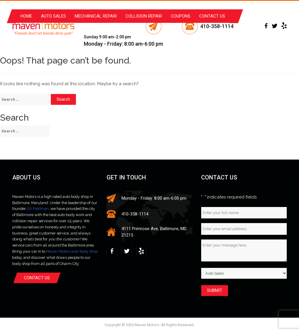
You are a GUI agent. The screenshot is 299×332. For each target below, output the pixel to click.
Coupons (180, 16)
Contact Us (212, 16)
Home (26, 16)
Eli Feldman (38, 208)
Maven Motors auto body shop (72, 251)
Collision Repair (144, 16)
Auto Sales (53, 16)
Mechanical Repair (96, 16)
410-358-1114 (217, 26)
